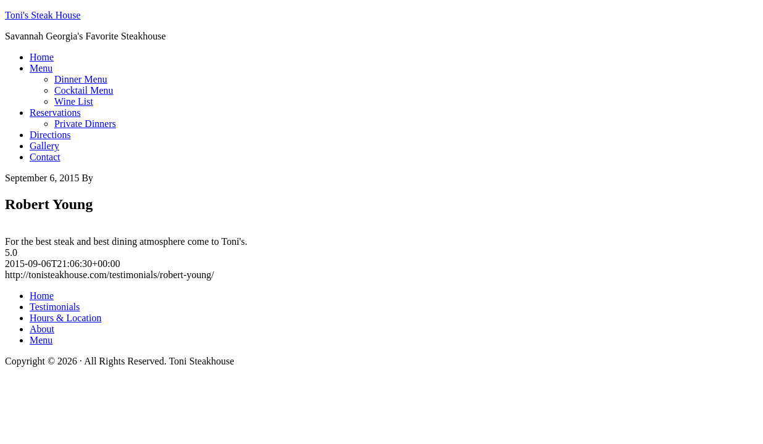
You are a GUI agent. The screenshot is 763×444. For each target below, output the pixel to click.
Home (42, 295)
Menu (41, 340)
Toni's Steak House (43, 15)
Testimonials (55, 307)
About (42, 329)
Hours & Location (65, 318)
